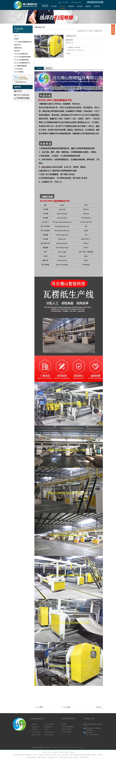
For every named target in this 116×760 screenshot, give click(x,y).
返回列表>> (99, 707)
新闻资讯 (71, 6)
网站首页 (45, 6)
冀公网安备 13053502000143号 (76, 747)
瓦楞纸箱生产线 (98, 31)
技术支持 (80, 6)
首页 (86, 31)
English (75, 2)
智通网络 (54, 747)
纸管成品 (46, 729)
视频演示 (88, 6)
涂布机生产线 (35, 726)
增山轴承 (34, 724)
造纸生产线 (34, 729)
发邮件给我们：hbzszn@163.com (75, 50)
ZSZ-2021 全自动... (36, 732)
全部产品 (16, 35)
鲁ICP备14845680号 (62, 747)
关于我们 (54, 6)
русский (79, 2)
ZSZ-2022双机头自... (49, 724)
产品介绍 (39, 68)
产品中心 (62, 6)
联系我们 (97, 6)
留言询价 (48, 68)
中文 (72, 2)
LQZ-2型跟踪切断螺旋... (68, 726)
